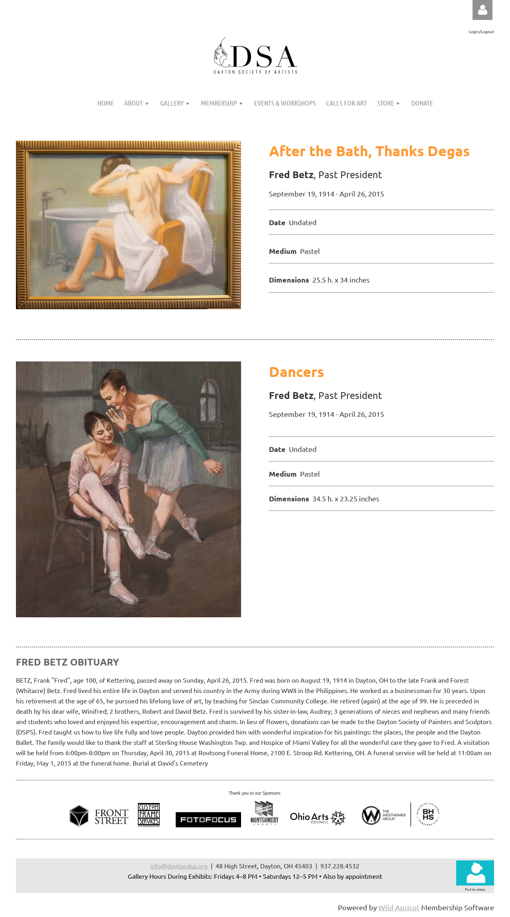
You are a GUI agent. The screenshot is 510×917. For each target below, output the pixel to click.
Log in (482, 10)
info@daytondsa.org (179, 866)
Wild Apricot (399, 907)
